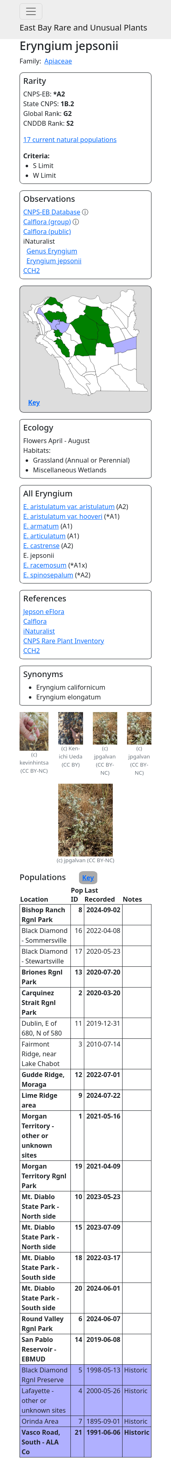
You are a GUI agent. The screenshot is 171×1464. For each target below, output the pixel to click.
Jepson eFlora (43, 611)
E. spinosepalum (48, 574)
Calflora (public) (47, 231)
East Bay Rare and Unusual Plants (83, 27)
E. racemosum (44, 565)
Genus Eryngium (51, 251)
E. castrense (41, 545)
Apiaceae (58, 61)
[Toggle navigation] (31, 11)
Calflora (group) (47, 221)
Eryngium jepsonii (53, 260)
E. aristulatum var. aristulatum (69, 506)
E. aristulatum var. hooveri (63, 516)
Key (34, 402)
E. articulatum (44, 535)
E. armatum (41, 526)
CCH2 (31, 270)
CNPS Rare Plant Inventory (63, 640)
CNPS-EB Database (51, 212)
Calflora (35, 621)
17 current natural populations (69, 139)
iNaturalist (39, 631)
